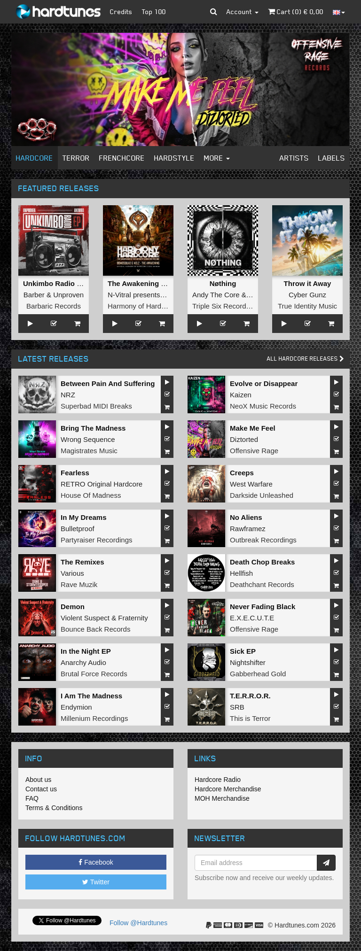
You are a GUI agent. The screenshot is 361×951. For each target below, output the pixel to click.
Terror (76, 157)
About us (38, 779)
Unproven (68, 295)
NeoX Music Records (263, 406)
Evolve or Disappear (264, 383)
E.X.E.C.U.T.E (252, 618)
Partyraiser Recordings (97, 540)
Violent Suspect (85, 618)
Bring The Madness (93, 428)
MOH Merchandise (222, 798)
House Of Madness (91, 495)
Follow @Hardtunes (138, 923)
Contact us (41, 789)
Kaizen (240, 395)
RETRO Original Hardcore (101, 484)
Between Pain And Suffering (108, 383)
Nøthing (223, 283)
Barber (34, 295)
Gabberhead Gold (258, 674)
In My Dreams (84, 517)
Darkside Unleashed (261, 495)
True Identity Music (307, 306)
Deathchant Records (262, 584)
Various (72, 573)
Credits (121, 11)
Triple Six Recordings (225, 306)
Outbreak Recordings (263, 540)
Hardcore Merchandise (228, 789)
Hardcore (34, 157)
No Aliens (246, 517)
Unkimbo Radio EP (54, 283)
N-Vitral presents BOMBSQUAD (158, 295)
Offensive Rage (254, 451)
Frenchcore (122, 157)
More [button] (217, 157)
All (305, 358)
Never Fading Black (262, 607)
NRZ (68, 395)
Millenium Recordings (94, 718)
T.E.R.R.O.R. (250, 696)
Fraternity (133, 618)
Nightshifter (248, 662)
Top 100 (154, 11)
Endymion (76, 707)
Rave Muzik (79, 584)
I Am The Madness (91, 696)
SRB (237, 707)
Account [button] (243, 11)
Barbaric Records (53, 306)
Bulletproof (77, 529)
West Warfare (251, 484)
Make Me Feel (252, 428)
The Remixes (82, 562)
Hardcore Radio (218, 779)
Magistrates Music (89, 451)
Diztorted (244, 439)
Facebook (95, 862)
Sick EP (243, 651)
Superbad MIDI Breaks (96, 406)
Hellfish (241, 573)
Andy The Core (216, 295)
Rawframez (248, 529)
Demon (73, 607)
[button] (213, 11)
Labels (331, 157)
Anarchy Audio (83, 662)
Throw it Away (307, 283)
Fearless (75, 473)
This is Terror (250, 718)
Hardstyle (174, 157)
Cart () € (295, 11)
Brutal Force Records (94, 674)
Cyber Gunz (307, 295)
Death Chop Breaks (262, 562)
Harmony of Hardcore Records (155, 306)
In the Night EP (86, 651)
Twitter (96, 882)
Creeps (242, 473)
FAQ (32, 798)
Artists (294, 157)
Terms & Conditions (53, 808)
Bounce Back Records (95, 629)
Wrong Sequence (88, 439)
